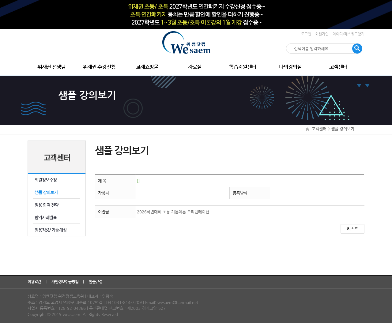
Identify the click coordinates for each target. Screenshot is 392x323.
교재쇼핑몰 (147, 67)
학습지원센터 (242, 67)
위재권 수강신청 (99, 67)
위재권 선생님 (51, 67)
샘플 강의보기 (46, 192)
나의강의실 (290, 67)
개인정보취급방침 (65, 281)
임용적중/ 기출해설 (50, 230)
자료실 (195, 67)
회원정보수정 (46, 180)
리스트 (352, 229)
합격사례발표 (46, 217)
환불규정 (96, 281)
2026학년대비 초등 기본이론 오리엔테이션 (173, 211)
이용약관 (35, 281)
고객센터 (338, 67)
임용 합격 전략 (47, 205)
